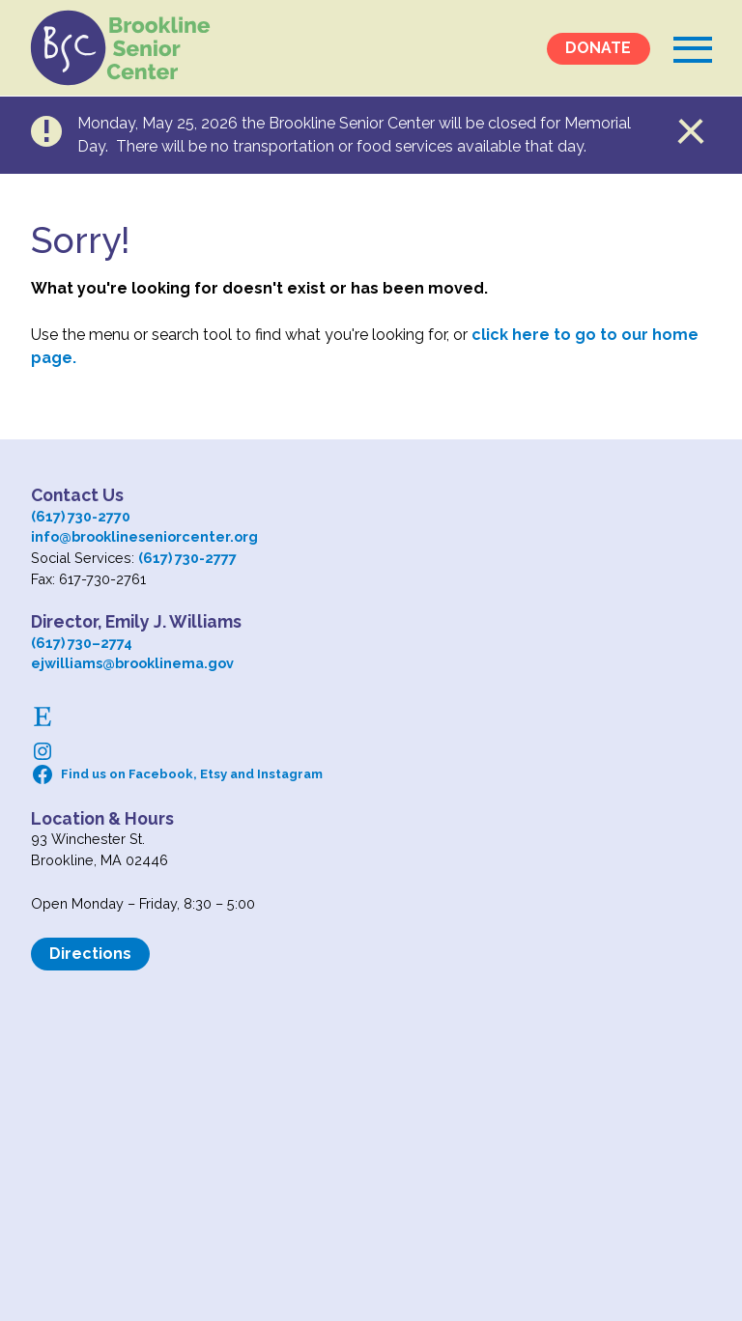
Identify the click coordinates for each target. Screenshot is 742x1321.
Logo (122, 48)
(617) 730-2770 (80, 516)
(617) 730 (61, 642)
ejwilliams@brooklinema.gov (132, 663)
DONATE (598, 49)
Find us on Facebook (127, 774)
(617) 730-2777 (187, 557)
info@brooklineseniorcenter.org (144, 536)
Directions (90, 953)
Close (691, 131)
